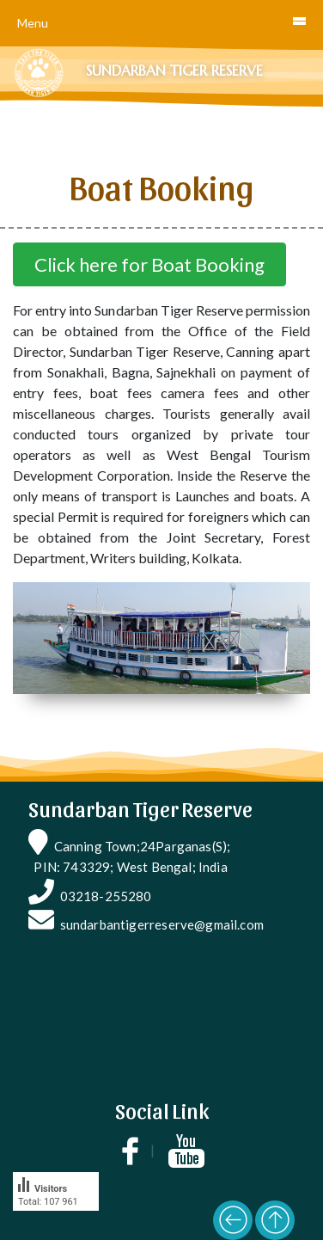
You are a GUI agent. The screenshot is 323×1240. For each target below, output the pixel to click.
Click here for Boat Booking (149, 264)
